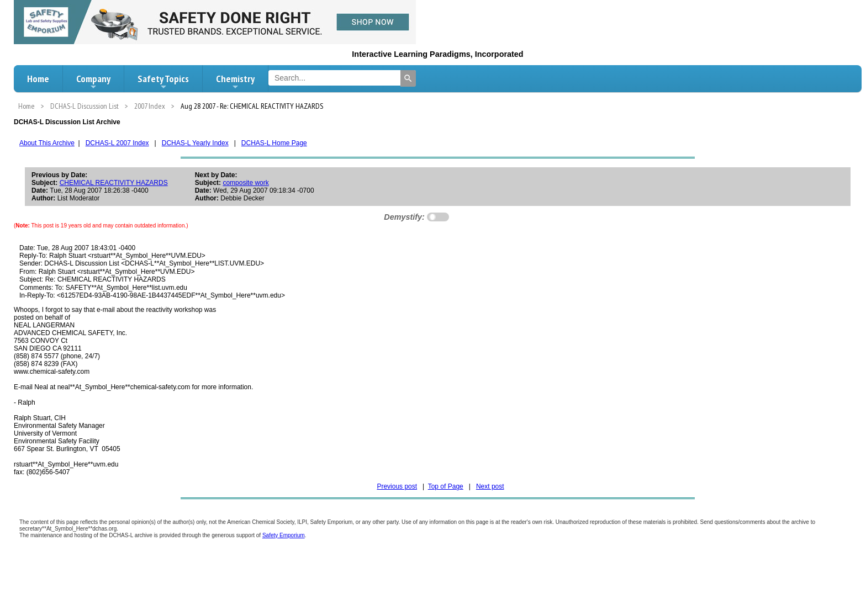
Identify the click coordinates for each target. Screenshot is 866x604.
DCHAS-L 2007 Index (117, 143)
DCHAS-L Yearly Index (195, 143)
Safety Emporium (283, 535)
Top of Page (445, 486)
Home (38, 78)
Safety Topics (163, 81)
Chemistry (235, 81)
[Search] (408, 78)
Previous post (397, 486)
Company (93, 81)
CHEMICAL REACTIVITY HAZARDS (114, 183)
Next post (490, 486)
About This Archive (47, 143)
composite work (245, 183)
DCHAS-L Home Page (274, 143)
